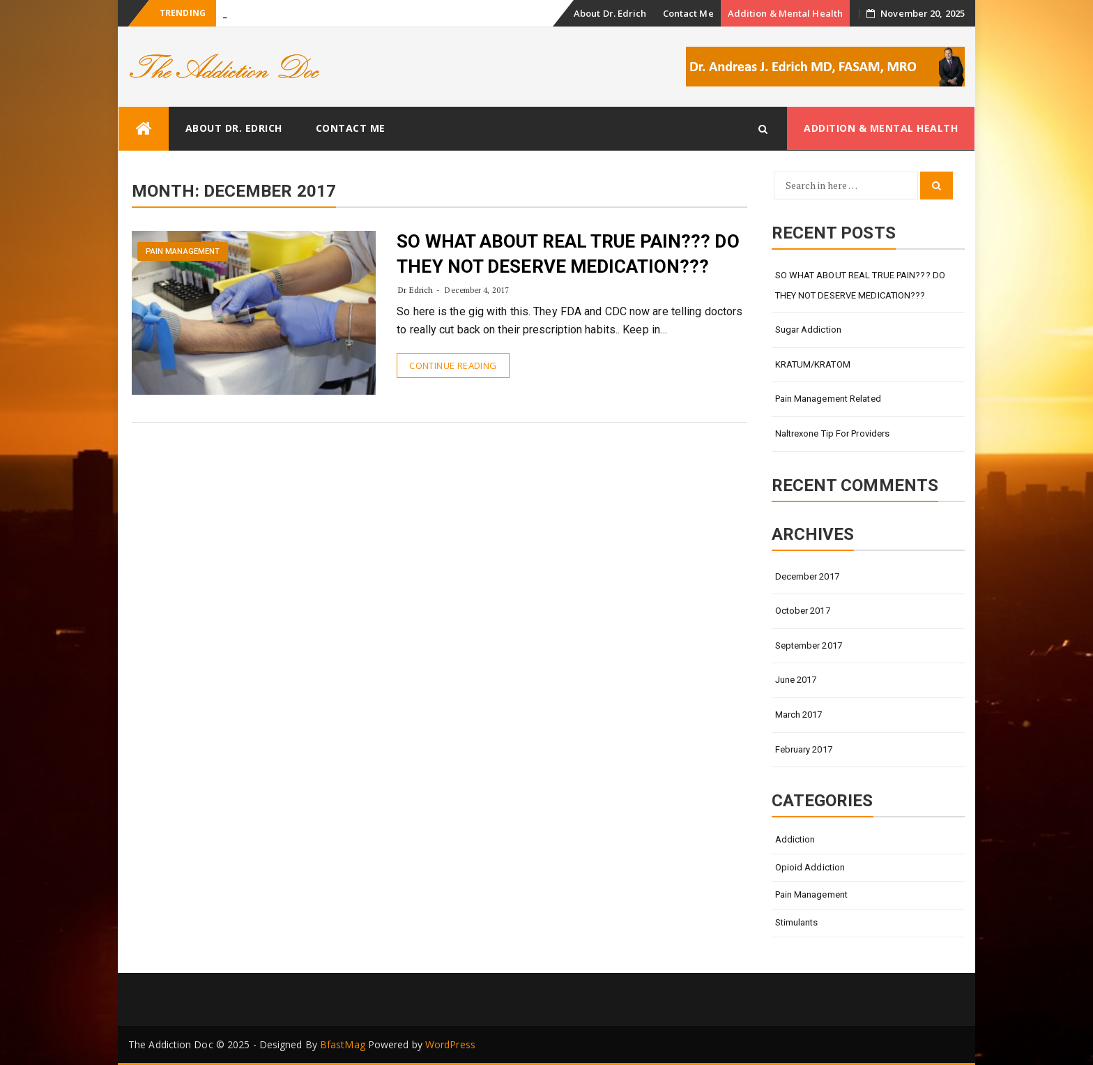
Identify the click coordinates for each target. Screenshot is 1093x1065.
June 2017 (796, 679)
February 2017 (803, 749)
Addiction (795, 839)
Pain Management (183, 251)
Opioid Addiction (810, 867)
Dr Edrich (415, 290)
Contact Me (688, 13)
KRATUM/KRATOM (812, 364)
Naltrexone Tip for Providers (832, 433)
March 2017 (799, 714)
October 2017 (802, 610)
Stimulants (796, 922)
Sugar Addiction (808, 329)
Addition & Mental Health (785, 13)
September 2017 (808, 645)
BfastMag (342, 1044)
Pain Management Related (828, 398)
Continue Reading (452, 365)
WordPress (450, 1044)
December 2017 (807, 576)
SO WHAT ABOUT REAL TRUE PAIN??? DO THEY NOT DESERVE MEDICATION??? (860, 285)
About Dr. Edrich (610, 13)
